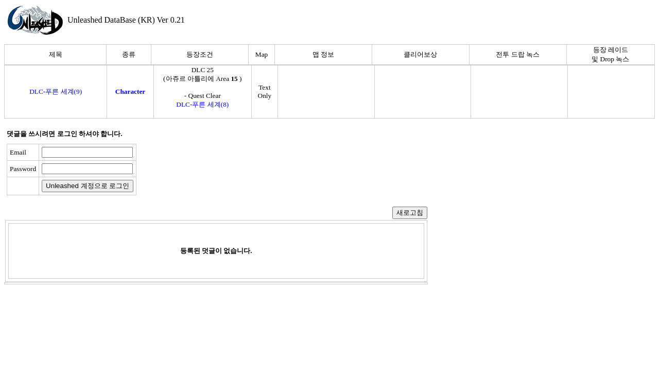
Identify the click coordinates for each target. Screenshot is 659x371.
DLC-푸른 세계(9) (55, 91)
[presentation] (220, 169)
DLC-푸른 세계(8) (202, 104)
